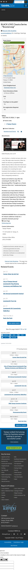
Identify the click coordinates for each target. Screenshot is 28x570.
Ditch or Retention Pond (7, 490)
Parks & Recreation (19, 465)
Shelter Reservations (6, 474)
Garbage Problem (18, 490)
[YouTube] (25, 534)
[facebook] (5, 335)
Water (15, 479)
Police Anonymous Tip (19, 495)
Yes (21, 329)
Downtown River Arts (10, 87)
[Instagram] (21, 534)
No (25, 329)
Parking (3, 468)
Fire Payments (17, 463)
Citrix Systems (14, 442)
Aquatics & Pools (5, 457)
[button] (14, 58)
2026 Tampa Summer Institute (17, 403)
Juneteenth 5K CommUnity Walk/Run (15, 394)
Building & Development (20, 459)
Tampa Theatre (11, 124)
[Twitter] (17, 534)
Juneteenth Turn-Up (9, 301)
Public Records (18, 472)
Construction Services (6, 463)
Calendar (3, 9)
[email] (13, 335)
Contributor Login (19, 542)
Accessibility (7, 542)
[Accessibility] (4, 1)
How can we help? (18, 1)
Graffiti (3, 493)
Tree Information (18, 477)
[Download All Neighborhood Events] (21, 131)
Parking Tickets (18, 468)
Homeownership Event (19, 412)
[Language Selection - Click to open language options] (1, 1)
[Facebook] (14, 534)
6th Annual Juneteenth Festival (13, 293)
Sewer (2, 497)
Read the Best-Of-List (14, 448)
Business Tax (4, 461)
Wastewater (4, 479)
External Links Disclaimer (11, 261)
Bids (15, 457)
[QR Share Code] (13, 337)
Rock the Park (7, 318)
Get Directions (8, 76)
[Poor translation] (5, 559)
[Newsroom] (6, 1)
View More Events (14, 323)
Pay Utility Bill (4, 470)
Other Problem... (5, 499)
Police (2, 472)
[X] (5, 337)
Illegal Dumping (18, 493)
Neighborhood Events (10, 131)
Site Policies (14, 545)
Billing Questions (5, 459)
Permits (16, 470)
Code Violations (5, 488)
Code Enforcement (18, 461)
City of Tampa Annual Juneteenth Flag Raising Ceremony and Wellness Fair (12, 284)
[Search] (25, 1)
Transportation (18, 474)
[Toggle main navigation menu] (26, 5)
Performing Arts (6, 223)
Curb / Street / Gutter (19, 488)
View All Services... (5, 481)
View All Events (21, 425)
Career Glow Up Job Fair (11, 274)
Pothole (3, 495)
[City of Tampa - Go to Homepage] (8, 5)
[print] (22, 335)
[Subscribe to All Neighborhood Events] (18, 131)
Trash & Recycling (5, 477)
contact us (15, 526)
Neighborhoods (5, 465)
